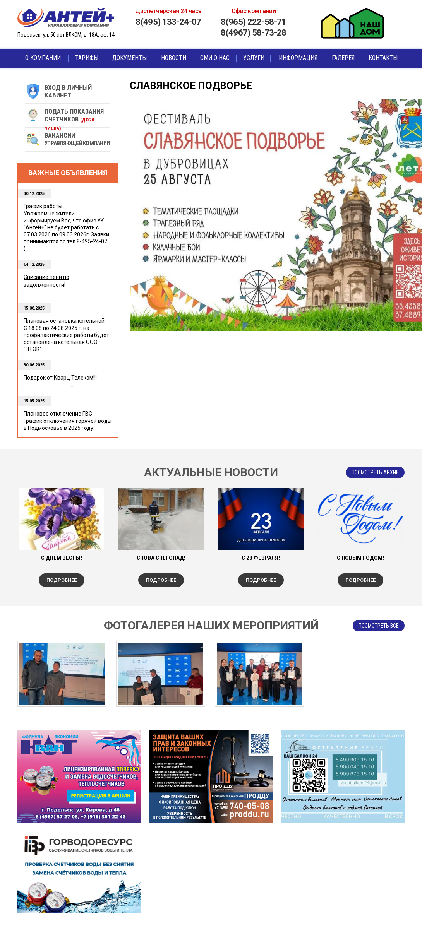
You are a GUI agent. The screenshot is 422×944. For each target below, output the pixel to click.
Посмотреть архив (375, 472)
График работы (43, 206)
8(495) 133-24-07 (168, 22)
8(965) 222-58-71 (253, 22)
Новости (173, 58)
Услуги (253, 58)
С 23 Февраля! (261, 557)
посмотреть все (379, 625)
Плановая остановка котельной (64, 321)
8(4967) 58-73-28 (253, 33)
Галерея (343, 58)
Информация (298, 58)
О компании (43, 58)
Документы (129, 58)
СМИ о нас (215, 58)
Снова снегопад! (161, 557)
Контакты (383, 58)
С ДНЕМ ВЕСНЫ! (61, 557)
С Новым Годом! (360, 557)
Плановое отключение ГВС (58, 413)
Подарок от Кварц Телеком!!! (60, 378)
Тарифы (86, 58)
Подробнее (61, 580)
